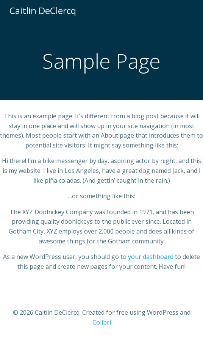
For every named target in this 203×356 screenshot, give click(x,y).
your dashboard (150, 256)
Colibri (101, 322)
